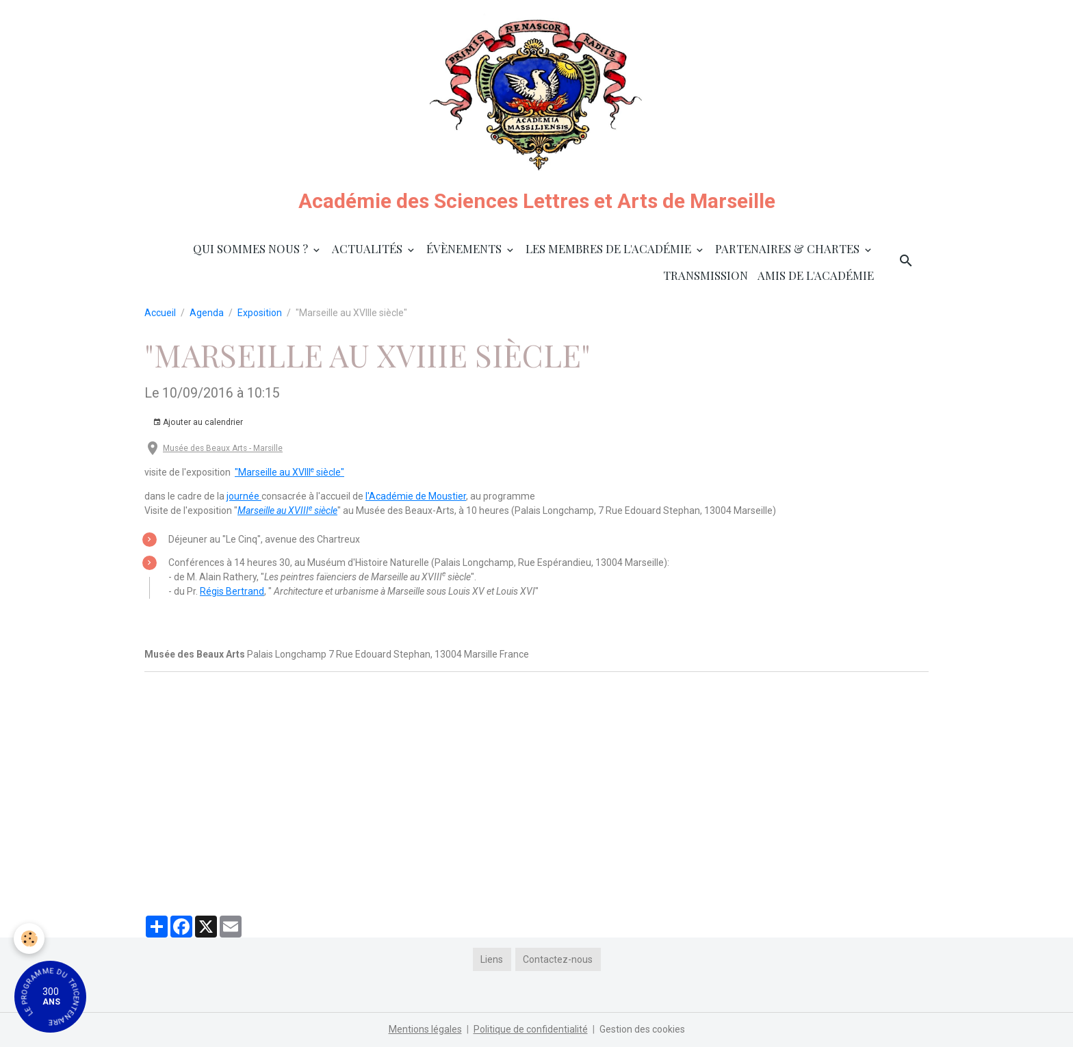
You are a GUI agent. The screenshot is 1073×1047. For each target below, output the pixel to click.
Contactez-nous (558, 959)
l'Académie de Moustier (415, 496)
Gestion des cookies (642, 1029)
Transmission (705, 275)
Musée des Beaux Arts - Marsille (223, 448)
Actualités (368, 248)
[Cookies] (29, 938)
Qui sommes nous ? (252, 248)
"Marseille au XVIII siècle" (289, 472)
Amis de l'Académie (816, 275)
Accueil (160, 312)
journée (244, 496)
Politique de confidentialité (531, 1029)
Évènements (465, 248)
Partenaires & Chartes (788, 248)
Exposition (259, 312)
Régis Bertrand (232, 591)
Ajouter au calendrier (198, 422)
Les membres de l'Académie (610, 248)
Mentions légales (425, 1029)
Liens (491, 959)
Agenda (207, 312)
